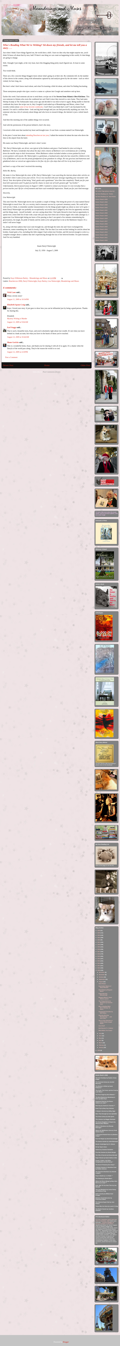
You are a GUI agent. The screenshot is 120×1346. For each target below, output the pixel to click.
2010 (98, 968)
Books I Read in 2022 (102, 207)
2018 (98, 949)
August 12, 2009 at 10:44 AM (18, 337)
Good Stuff (101, 1026)
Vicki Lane (11, 292)
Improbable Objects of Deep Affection (104, 986)
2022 (98, 940)
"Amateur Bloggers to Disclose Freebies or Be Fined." (105, 1223)
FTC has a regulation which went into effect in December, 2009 (106, 1220)
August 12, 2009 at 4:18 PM (17, 352)
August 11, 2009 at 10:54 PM (18, 299)
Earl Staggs (11, 327)
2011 (98, 965)
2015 (98, 956)
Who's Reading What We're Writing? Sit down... (104, 1008)
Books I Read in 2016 (102, 224)
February (101, 1045)
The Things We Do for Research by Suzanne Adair (105, 1002)
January (101, 1047)
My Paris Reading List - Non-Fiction (106, 196)
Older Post (85, 365)
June (100, 1035)
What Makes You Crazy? (105, 1030)
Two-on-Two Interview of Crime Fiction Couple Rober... (105, 1022)
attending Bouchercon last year (37, 135)
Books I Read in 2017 (102, 221)
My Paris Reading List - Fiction (104, 194)
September (102, 979)
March (101, 1042)
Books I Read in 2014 (102, 229)
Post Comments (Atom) (51, 372)
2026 (98, 930)
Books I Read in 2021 (102, 210)
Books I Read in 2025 (102, 199)
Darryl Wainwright (30, 281)
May (100, 1038)
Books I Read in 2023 (102, 204)
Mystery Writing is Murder (17, 319)
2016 (98, 954)
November (102, 974)
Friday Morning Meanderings (102, 994)
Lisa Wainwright (54, 281)
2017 (98, 951)
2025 (98, 933)
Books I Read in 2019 (102, 215)
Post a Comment (11, 357)
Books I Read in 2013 (102, 232)
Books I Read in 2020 (102, 213)
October (101, 977)
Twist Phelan (102, 983)
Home (47, 365)
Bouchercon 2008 (15, 281)
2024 (98, 935)
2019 (98, 947)
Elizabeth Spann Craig (16, 305)
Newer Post (8, 365)
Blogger (66, 1342)
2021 (98, 942)
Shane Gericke (13, 342)
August (101, 981)
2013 (98, 961)
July (100, 1033)
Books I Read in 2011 (102, 237)
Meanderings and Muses (70, 281)
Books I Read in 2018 (102, 218)
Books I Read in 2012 (102, 235)
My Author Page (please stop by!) (105, 191)
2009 (98, 970)
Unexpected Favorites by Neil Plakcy (105, 1012)
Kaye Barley (42, 281)
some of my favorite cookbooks (31, 107)
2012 (98, 963)
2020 (98, 944)
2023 (98, 937)
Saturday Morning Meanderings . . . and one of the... (105, 1017)
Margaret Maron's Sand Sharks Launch (105, 998)
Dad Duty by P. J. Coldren (105, 1028)
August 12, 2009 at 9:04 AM (17, 322)
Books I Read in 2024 (102, 202)
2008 (98, 1050)
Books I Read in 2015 (102, 226)
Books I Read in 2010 (102, 240)
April (100, 1040)
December (102, 972)
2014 (98, 958)
